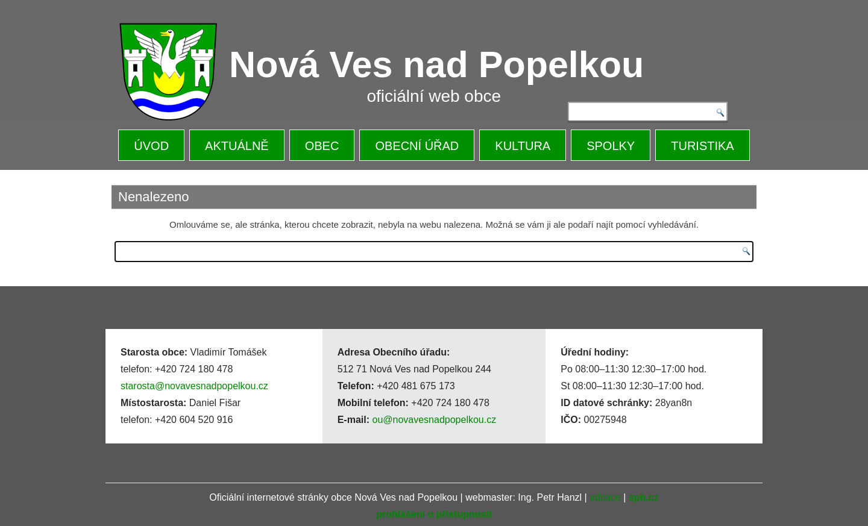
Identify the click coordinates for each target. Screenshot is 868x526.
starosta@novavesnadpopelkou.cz (194, 386)
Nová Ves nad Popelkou (436, 64)
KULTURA (522, 145)
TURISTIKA (702, 145)
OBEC (322, 145)
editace (605, 497)
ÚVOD (151, 145)
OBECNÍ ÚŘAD (417, 145)
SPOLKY (611, 145)
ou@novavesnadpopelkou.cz (434, 420)
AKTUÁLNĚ (237, 145)
